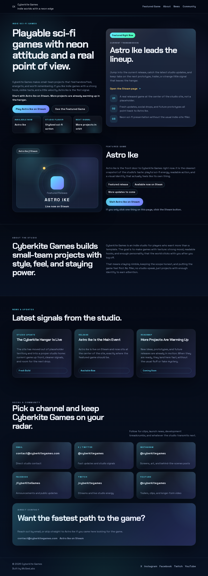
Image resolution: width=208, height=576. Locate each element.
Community (189, 6)
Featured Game (151, 6)
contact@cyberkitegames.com (37, 538)
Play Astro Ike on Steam (31, 109)
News (177, 6)
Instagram (150, 566)
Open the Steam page (123, 88)
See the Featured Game (70, 109)
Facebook (165, 566)
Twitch (178, 566)
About (167, 6)
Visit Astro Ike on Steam (124, 201)
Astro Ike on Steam (72, 538)
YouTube (190, 566)
